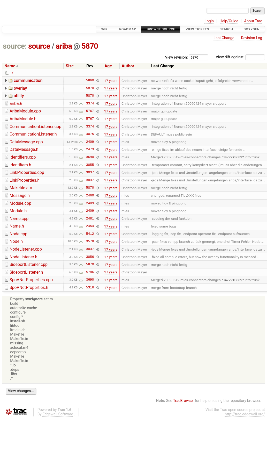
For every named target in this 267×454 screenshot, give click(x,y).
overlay (20, 88)
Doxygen (251, 29)
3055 (90, 164)
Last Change (223, 38)
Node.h (16, 241)
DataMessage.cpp (26, 141)
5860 (90, 80)
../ (11, 72)
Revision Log (251, 38)
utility (19, 95)
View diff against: (240, 57)
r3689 (237, 157)
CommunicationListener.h (33, 134)
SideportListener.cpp (29, 264)
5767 (90, 111)
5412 (90, 233)
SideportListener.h (26, 272)
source (39, 46)
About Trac (253, 21)
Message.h (20, 195)
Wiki (105, 29)
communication (28, 80)
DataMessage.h (24, 149)
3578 (90, 241)
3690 (90, 157)
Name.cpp (19, 218)
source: (15, 46)
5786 (90, 272)
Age (108, 65)
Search (226, 29)
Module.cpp (20, 203)
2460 (90, 195)
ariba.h (16, 103)
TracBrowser (183, 401)
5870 (89, 46)
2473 (90, 149)
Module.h (18, 210)
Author (128, 65)
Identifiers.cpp (23, 157)
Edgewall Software (57, 414)
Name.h (17, 226)
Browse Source (161, 29)
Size (70, 65)
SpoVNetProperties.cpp (31, 279)
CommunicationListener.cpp (35, 126)
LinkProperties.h (25, 180)
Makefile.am (21, 187)
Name (9, 65)
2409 (90, 141)
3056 (90, 256)
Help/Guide (229, 21)
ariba (64, 46)
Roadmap (127, 29)
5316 (90, 287)
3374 (90, 103)
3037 (90, 172)
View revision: (176, 57)
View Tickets (197, 29)
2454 (90, 226)
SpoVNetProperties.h (29, 287)
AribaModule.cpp (25, 111)
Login (209, 21)
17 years (110, 81)
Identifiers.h (20, 164)
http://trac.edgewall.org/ (245, 414)
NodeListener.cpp (26, 249)
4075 (90, 134)
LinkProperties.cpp (27, 172)
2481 (90, 218)
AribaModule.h (23, 118)
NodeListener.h (23, 256)
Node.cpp (18, 233)
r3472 (226, 157)
